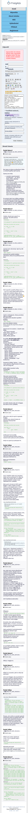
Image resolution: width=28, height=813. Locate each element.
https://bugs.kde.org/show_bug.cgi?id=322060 (13, 325)
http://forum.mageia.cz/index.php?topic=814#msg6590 (15, 182)
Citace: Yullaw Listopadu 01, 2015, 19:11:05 (11, 157)
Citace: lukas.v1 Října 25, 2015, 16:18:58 (10, 697)
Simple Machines (20, 806)
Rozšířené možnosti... (12, 111)
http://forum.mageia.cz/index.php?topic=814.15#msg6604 (15, 193)
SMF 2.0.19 (5, 806)
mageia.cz (19, 809)
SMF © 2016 (12, 806)
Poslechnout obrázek (10, 117)
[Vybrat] (6, 218)
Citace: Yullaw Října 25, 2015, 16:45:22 (10, 502)
